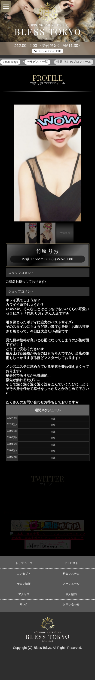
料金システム (71, 573)
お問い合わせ (71, 604)
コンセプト (24, 573)
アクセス (23, 594)
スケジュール (71, 583)
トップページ (23, 563)
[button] (6, 6)
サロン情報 (24, 583)
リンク (24, 604)
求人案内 (71, 594)
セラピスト (71, 563)
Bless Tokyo (42, 648)
